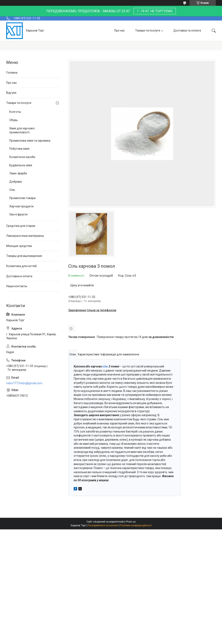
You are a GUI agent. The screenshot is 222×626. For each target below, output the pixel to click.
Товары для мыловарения (24, 256)
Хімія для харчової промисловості (22, 130)
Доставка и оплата (19, 276)
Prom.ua (131, 521)
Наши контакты (16, 286)
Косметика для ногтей (21, 266)
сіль (105, 366)
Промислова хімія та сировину (29, 140)
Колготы (15, 111)
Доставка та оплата (187, 30)
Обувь (13, 120)
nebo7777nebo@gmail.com (24, 383)
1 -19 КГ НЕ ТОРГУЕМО (155, 11)
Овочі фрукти (18, 214)
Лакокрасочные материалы (25, 235)
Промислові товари (22, 198)
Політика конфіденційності (136, 525)
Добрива (15, 181)
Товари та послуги (147, 30)
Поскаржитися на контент (103, 525)
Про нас (119, 30)
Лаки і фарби (18, 173)
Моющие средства (19, 246)
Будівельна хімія (20, 165)
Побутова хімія (19, 148)
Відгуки (11, 92)
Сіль (12, 189)
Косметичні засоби (22, 157)
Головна (11, 72)
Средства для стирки (20, 225)
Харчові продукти (21, 206)
